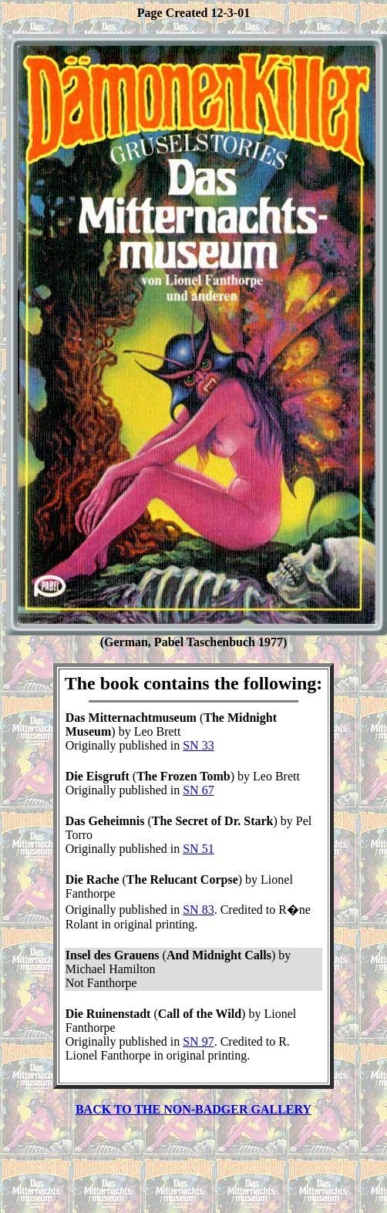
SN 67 (198, 790)
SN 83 (198, 909)
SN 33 (198, 745)
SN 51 (198, 848)
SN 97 (198, 1041)
